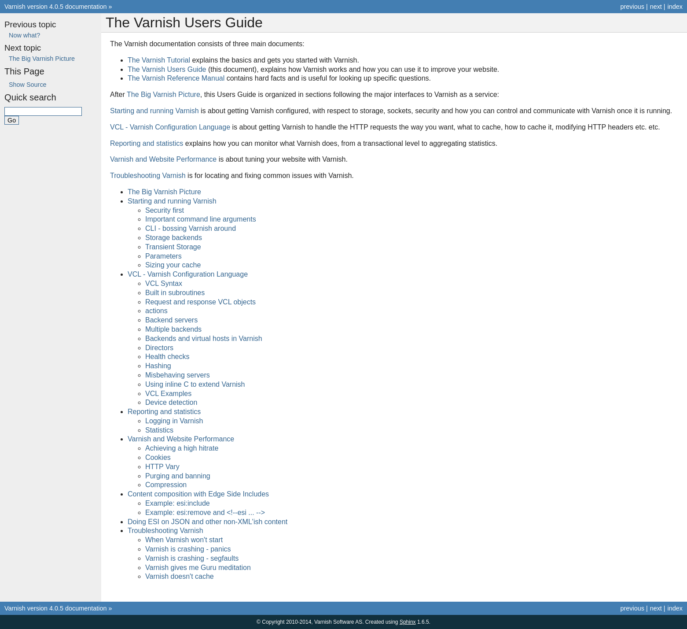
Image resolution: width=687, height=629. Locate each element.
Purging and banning (177, 476)
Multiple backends (173, 329)
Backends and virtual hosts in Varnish (203, 338)
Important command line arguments (200, 219)
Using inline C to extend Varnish (195, 384)
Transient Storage (173, 247)
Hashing (158, 366)
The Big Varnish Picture (164, 192)
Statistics (159, 430)
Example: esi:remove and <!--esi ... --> (205, 512)
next (656, 6)
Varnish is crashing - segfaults (192, 558)
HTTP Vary (162, 466)
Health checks (167, 356)
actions (156, 310)
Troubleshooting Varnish (165, 530)
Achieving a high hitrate (181, 448)
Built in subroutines (175, 292)
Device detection (171, 402)
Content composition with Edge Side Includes (198, 494)
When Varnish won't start (184, 540)
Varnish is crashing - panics (188, 549)
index (675, 6)
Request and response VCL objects (200, 302)
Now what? (24, 35)
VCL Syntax (163, 283)
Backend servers (171, 320)
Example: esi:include (177, 503)
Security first (164, 210)
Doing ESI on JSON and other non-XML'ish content (207, 521)
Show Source (28, 84)
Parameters (163, 256)
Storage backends (173, 237)
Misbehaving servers (177, 375)
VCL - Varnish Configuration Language (188, 274)
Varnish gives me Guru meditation (198, 567)
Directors (159, 348)
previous (632, 6)
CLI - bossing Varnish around (190, 228)
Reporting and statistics (164, 411)
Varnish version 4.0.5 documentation (55, 6)
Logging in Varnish (174, 421)
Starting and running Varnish (172, 201)
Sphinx (408, 622)
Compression (166, 484)
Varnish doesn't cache (179, 576)
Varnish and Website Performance (181, 439)
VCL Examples (168, 393)
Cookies (158, 457)
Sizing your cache (173, 265)
